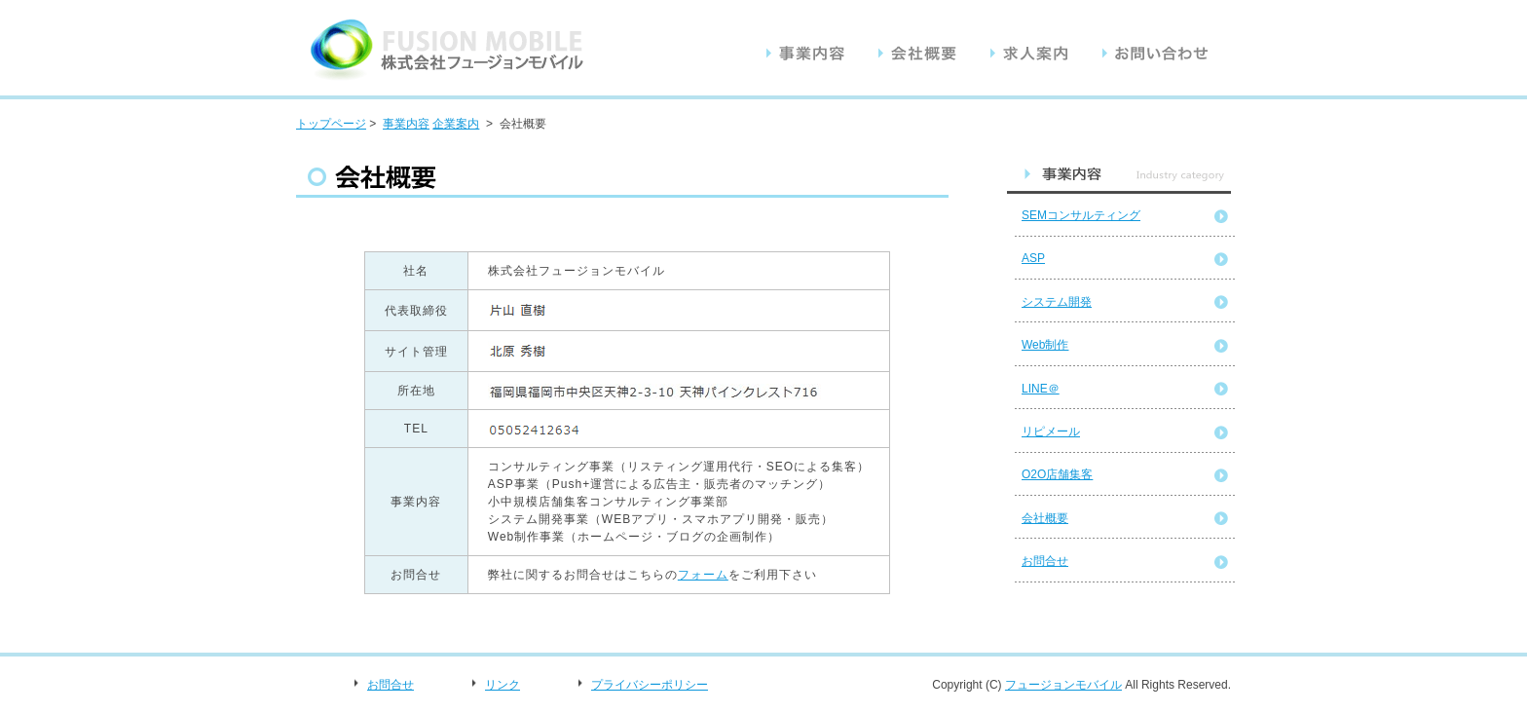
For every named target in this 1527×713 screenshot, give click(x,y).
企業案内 (455, 124)
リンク (502, 685)
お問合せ (1045, 561)
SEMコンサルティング (1081, 215)
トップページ (331, 124)
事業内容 (406, 124)
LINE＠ (1041, 388)
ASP (1033, 258)
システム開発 (1057, 302)
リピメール (1051, 431)
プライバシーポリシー (649, 685)
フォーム (703, 575)
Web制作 (1045, 345)
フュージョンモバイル (1063, 685)
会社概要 (1045, 518)
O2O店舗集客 (1057, 474)
